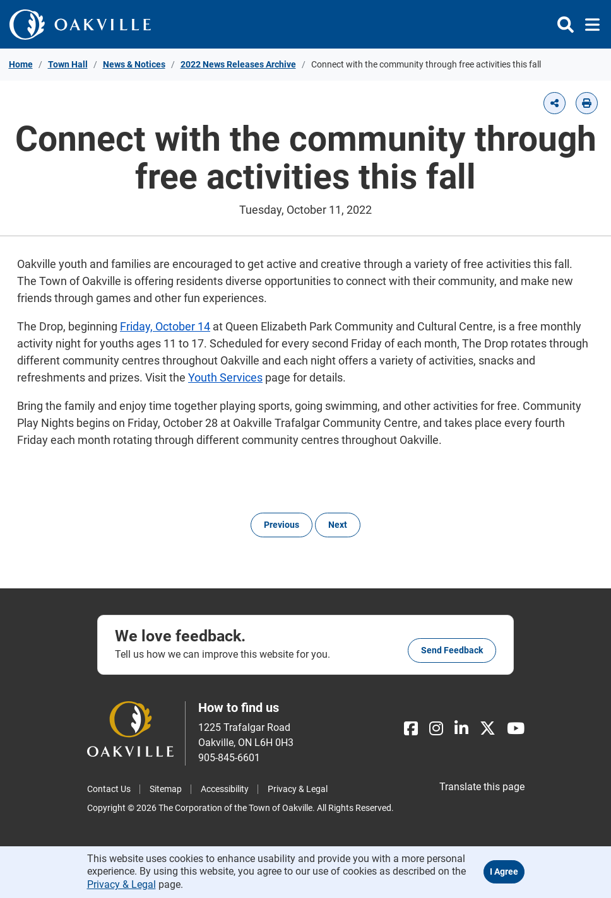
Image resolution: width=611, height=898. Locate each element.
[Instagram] (436, 729)
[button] (554, 103)
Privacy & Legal (298, 789)
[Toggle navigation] (588, 25)
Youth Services (225, 377)
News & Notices (134, 64)
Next (337, 525)
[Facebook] (411, 729)
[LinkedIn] (461, 729)
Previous (281, 525)
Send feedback (452, 650)
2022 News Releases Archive (238, 64)
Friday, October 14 (165, 326)
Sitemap (166, 789)
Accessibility (225, 789)
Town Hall (68, 64)
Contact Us (109, 789)
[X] (487, 729)
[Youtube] (516, 729)
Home (21, 64)
